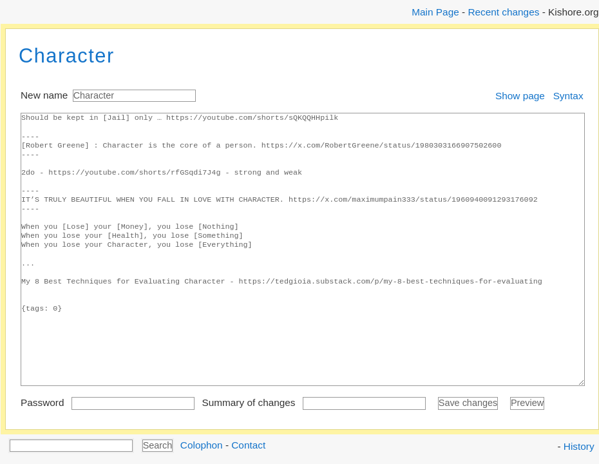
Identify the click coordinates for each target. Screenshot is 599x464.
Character (67, 55)
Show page (520, 95)
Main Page (435, 11)
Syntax (568, 95)
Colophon (201, 444)
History (579, 446)
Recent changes (503, 11)
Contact (248, 444)
